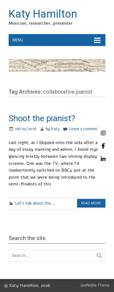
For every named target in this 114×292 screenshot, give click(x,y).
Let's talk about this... (35, 203)
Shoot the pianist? (42, 118)
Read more (91, 203)
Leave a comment (84, 129)
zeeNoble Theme (95, 285)
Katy (55, 129)
